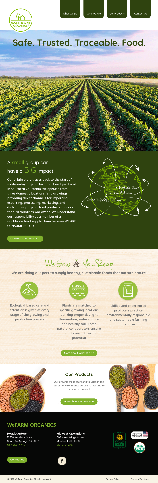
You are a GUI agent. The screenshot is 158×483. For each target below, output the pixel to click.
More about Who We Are (25, 238)
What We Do (70, 13)
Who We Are (94, 13)
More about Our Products (79, 401)
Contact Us (140, 13)
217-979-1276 (65, 445)
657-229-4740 (16, 445)
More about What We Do (79, 353)
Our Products (117, 13)
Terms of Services (140, 479)
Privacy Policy (113, 479)
